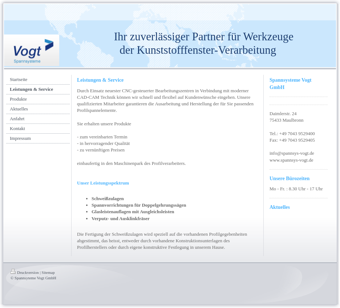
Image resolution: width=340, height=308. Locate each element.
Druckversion (25, 272)
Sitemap (48, 272)
